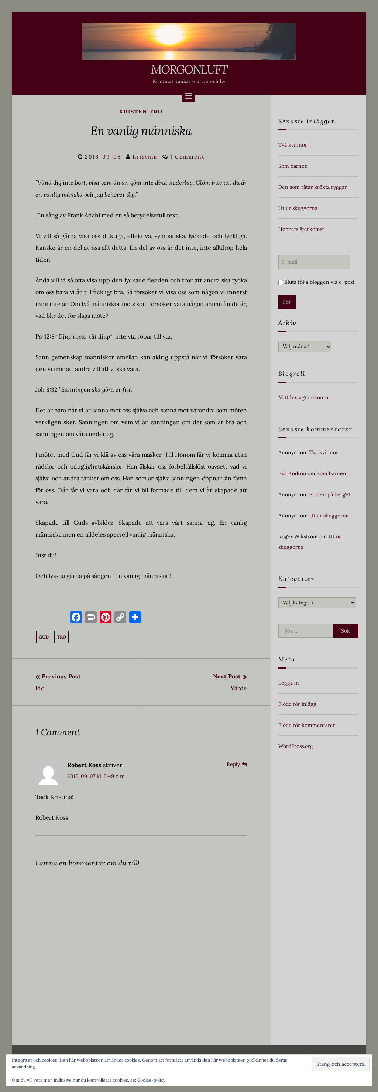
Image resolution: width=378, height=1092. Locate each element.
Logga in (288, 683)
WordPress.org (295, 746)
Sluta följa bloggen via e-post (316, 282)
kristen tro (141, 111)
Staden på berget (329, 494)
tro (61, 637)
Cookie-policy (151, 1080)
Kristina (145, 156)
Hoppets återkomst (301, 229)
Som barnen (293, 166)
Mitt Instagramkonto (303, 397)
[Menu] (188, 95)
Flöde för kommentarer (306, 725)
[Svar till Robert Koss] (237, 764)
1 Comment (187, 156)
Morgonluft (189, 69)
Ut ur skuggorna (297, 208)
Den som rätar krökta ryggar (312, 187)
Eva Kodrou (292, 473)
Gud (44, 637)
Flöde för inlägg (297, 704)
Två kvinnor (292, 145)
